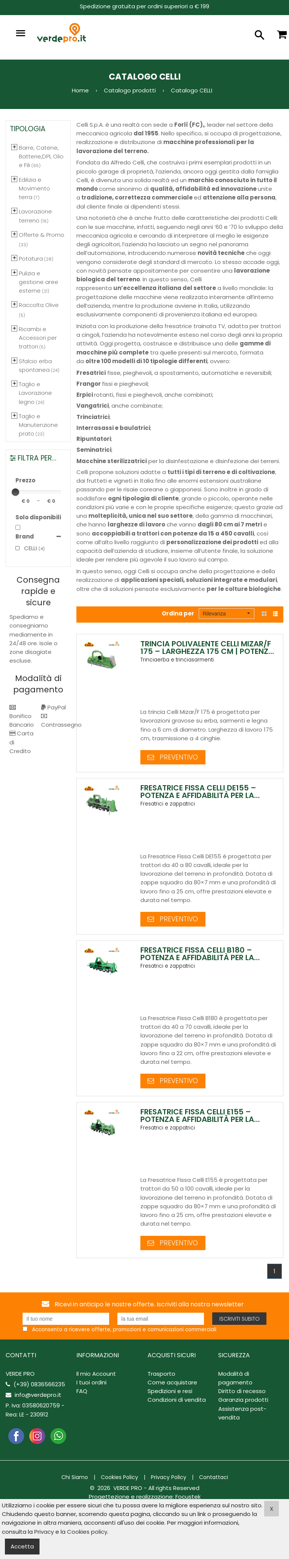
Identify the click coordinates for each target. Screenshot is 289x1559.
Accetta (22, 1546)
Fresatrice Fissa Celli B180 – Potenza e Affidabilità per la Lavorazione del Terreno (197, 958)
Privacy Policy (168, 1479)
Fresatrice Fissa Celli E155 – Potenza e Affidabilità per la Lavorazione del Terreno (197, 1121)
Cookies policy (87, 1532)
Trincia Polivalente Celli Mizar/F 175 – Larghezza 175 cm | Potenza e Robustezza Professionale (207, 651)
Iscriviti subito (239, 1321)
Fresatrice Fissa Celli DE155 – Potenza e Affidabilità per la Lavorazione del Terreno (198, 796)
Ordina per (178, 613)
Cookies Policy (119, 1479)
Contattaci (213, 1479)
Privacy (44, 1532)
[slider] (15, 492)
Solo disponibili (38, 517)
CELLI (26, 548)
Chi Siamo (74, 1479)
